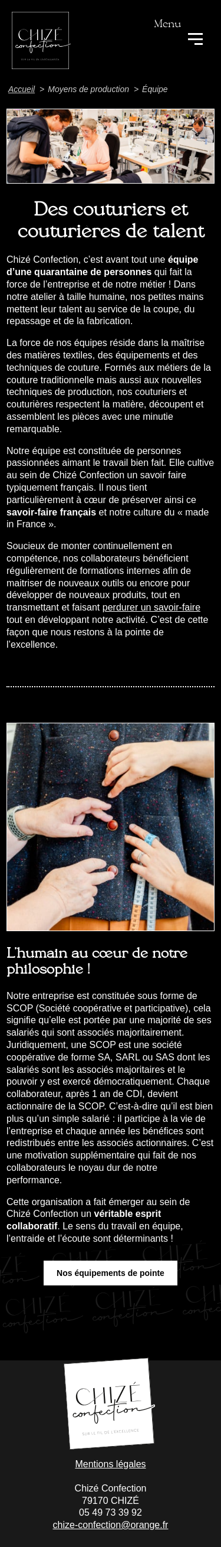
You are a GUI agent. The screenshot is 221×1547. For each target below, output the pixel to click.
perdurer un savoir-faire (151, 607)
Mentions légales (110, 1464)
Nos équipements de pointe (110, 1273)
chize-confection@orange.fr (111, 1525)
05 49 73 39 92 (110, 1512)
